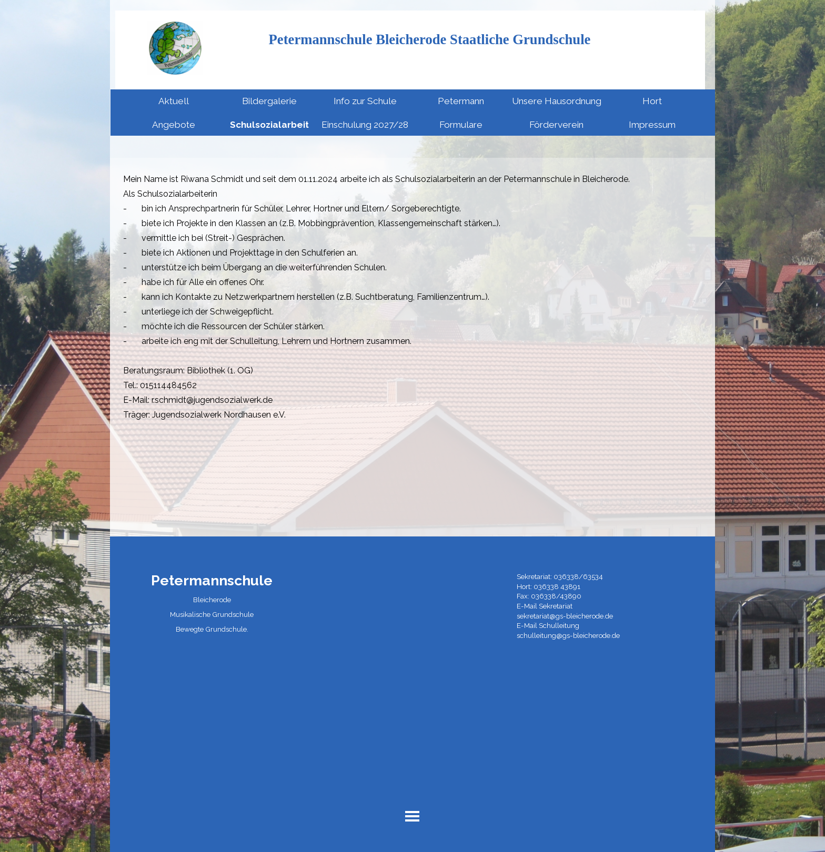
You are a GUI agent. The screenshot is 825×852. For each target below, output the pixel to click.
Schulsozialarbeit (269, 124)
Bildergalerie (269, 101)
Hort (652, 101)
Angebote (173, 124)
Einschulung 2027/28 (364, 124)
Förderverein (556, 124)
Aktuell (173, 101)
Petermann (461, 101)
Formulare (460, 124)
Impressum (652, 124)
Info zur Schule (365, 101)
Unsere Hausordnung (556, 101)
